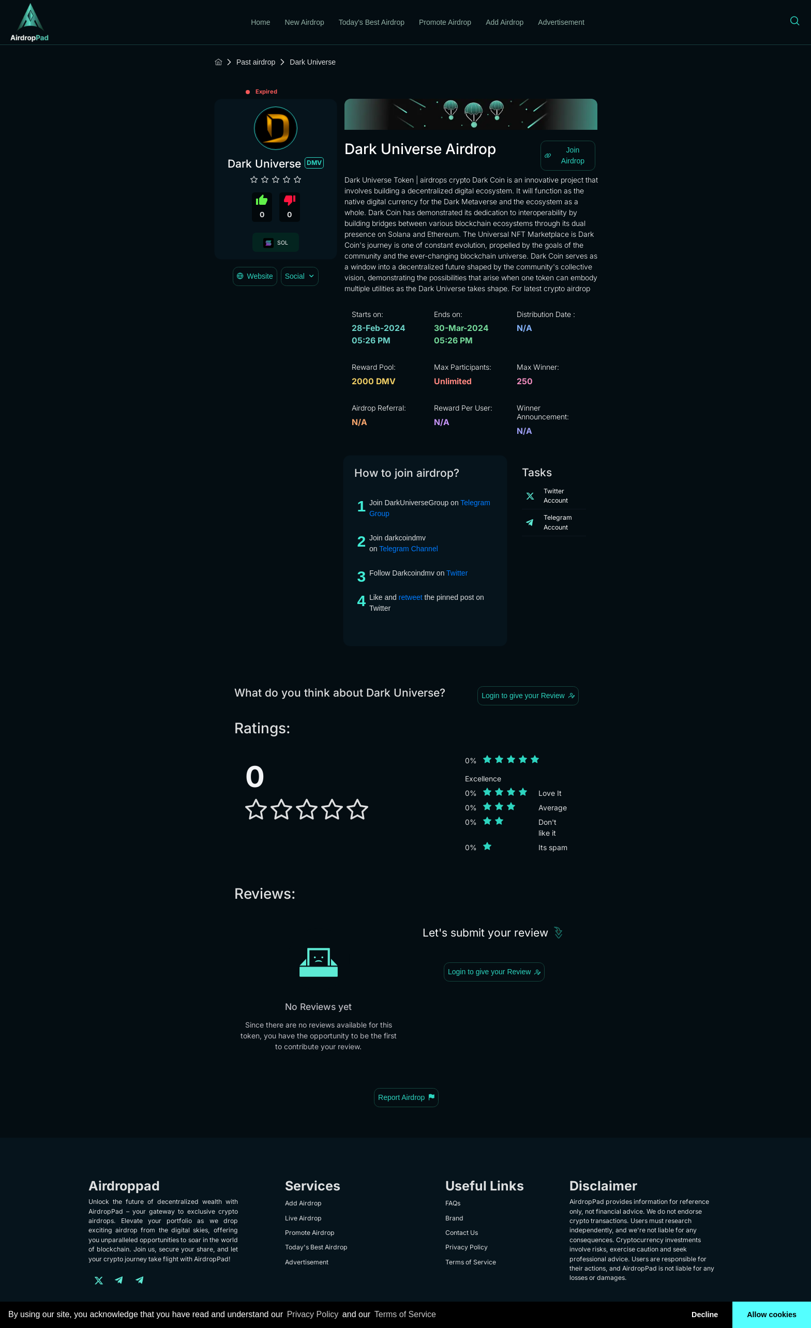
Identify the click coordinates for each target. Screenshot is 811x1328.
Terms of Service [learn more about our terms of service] (405, 1314)
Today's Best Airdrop (371, 22)
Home (260, 22)
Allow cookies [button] (772, 1314)
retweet (411, 597)
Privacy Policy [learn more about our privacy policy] (313, 1314)
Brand (454, 1218)
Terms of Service (470, 1262)
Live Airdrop (303, 1218)
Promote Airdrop (445, 22)
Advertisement (561, 22)
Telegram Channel (408, 549)
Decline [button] (705, 1314)
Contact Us (461, 1232)
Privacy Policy (466, 1247)
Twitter (457, 573)
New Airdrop (304, 22)
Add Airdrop (504, 22)
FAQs (452, 1203)
